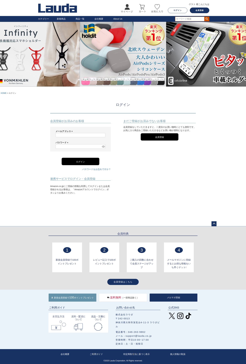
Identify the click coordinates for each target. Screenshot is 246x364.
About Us (117, 19)
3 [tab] (117, 89)
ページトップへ (214, 223)
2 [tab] (115, 89)
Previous (4, 56)
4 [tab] (120, 89)
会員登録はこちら (123, 282)
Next (242, 56)
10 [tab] (133, 89)
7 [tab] (126, 89)
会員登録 (199, 10)
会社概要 (98, 19)
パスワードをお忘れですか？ (96, 169)
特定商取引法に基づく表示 (136, 354)
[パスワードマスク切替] (103, 146)
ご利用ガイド (96, 354)
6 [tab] (124, 89)
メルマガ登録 (173, 297)
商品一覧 (80, 19)
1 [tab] (113, 89)
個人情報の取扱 (177, 354)
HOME (3, 93)
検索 (206, 19)
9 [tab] (131, 89)
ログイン (178, 10)
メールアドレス (65, 131)
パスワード (62, 142)
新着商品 (61, 19)
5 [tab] (122, 89)
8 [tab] (128, 89)
